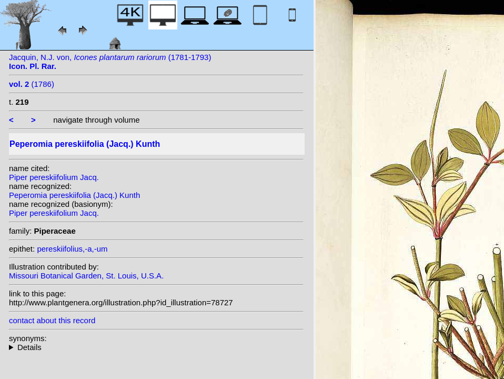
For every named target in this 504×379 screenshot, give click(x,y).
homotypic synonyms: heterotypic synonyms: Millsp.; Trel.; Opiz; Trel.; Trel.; (156, 347)
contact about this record (52, 320)
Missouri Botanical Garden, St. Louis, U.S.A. (86, 275)
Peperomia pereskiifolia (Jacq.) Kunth (74, 195)
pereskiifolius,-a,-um (72, 248)
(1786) (31, 83)
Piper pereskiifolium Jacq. (54, 177)
